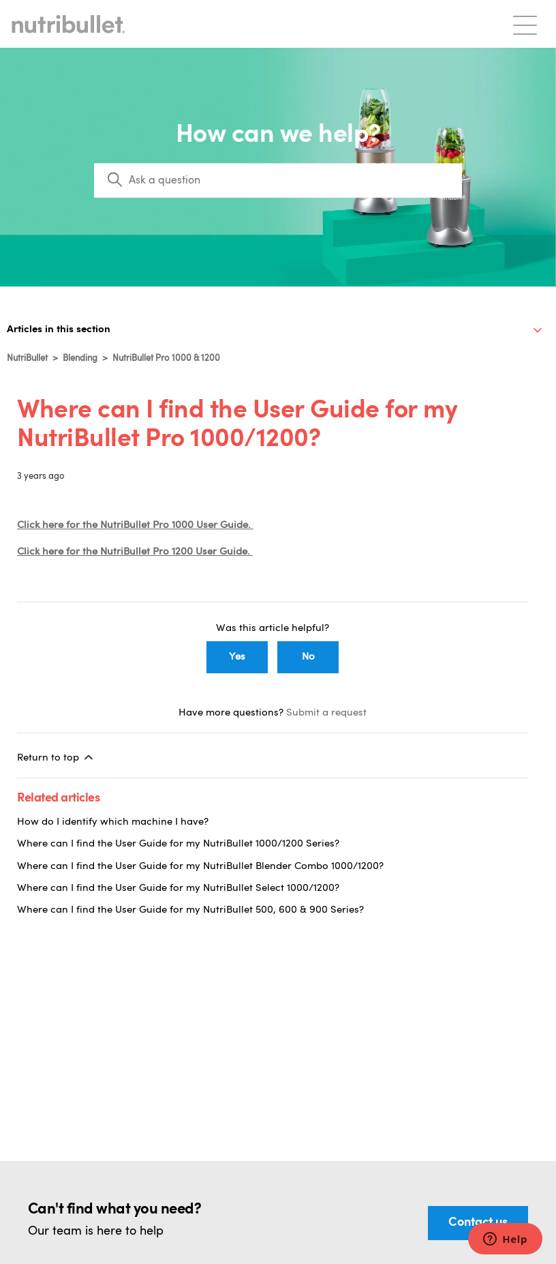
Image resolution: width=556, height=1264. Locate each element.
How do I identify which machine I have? (112, 822)
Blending (80, 358)
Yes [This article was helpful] (237, 657)
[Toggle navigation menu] (525, 24)
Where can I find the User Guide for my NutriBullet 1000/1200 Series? (178, 844)
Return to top (56, 757)
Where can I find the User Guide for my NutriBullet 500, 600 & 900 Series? (190, 910)
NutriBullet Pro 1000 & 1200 (166, 358)
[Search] (278, 181)
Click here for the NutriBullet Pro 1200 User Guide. (135, 552)
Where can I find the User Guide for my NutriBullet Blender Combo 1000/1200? (200, 867)
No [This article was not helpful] (308, 657)
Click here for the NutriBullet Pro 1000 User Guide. (135, 525)
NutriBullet (27, 358)
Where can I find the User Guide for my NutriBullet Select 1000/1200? (178, 888)
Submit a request (326, 713)
